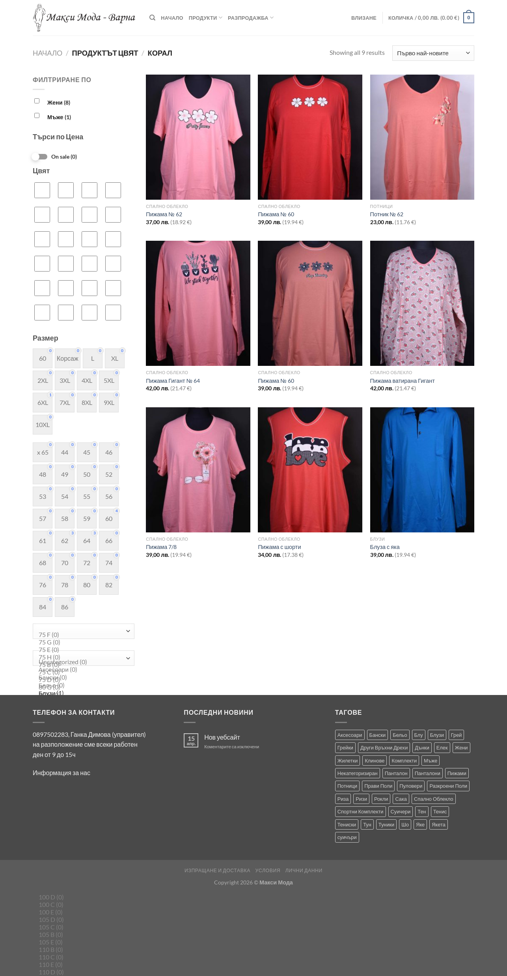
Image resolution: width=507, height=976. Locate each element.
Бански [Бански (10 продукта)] (377, 735)
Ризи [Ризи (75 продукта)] (361, 799)
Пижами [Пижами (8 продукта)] (456, 773)
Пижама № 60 (276, 214)
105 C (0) (81, 927)
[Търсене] (152, 17)
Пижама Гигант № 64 (173, 380)
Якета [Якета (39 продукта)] (438, 824)
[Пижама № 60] (310, 137)
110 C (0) (81, 957)
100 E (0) (81, 912)
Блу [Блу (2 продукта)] (418, 735)
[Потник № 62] (422, 137)
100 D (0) (81, 897)
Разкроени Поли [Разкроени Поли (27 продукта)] (448, 786)
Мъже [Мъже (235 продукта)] (430, 760)
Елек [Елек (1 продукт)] (442, 747)
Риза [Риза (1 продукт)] (343, 799)
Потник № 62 (386, 214)
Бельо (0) (81, 685)
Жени (58, 102)
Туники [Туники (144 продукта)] (386, 824)
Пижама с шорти (279, 546)
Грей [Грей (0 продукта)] (456, 735)
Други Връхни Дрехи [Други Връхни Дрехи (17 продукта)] (384, 747)
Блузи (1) (81, 693)
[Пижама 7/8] (198, 469)
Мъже (59, 117)
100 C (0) (81, 905)
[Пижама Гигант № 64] (198, 303)
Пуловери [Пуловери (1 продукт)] (410, 786)
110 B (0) (81, 950)
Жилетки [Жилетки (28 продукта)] (347, 760)
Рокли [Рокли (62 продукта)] (381, 799)
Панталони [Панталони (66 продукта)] (427, 773)
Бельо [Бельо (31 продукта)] (400, 735)
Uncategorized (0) (81, 662)
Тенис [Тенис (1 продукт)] (440, 811)
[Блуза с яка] (422, 469)
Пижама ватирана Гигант (402, 380)
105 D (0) (81, 920)
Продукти (205, 17)
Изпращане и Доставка (217, 870)
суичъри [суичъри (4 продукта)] (347, 837)
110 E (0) (81, 965)
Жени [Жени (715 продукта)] (461, 747)
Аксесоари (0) (81, 670)
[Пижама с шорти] (310, 469)
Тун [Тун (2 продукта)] (367, 824)
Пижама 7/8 (161, 546)
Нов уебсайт (222, 737)
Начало (172, 18)
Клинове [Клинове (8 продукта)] (374, 760)
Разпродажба (251, 17)
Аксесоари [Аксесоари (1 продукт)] (349, 735)
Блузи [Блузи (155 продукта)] (437, 735)
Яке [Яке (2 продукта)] (420, 824)
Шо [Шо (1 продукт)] (405, 824)
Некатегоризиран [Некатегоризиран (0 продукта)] (357, 773)
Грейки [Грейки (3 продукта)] (345, 747)
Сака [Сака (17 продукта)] (401, 799)
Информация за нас (61, 772)
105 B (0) (81, 935)
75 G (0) (81, 642)
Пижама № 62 (164, 214)
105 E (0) (81, 942)
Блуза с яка (385, 546)
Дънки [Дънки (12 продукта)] (422, 747)
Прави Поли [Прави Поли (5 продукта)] (378, 786)
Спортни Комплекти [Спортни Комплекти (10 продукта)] (360, 811)
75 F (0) (81, 635)
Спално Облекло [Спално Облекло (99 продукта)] (433, 799)
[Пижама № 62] (198, 137)
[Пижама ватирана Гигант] (422, 303)
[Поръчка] (433, 53)
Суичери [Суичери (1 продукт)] (401, 811)
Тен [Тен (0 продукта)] (422, 811)
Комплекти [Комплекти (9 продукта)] (404, 760)
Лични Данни (303, 870)
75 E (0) (81, 650)
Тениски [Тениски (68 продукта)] (346, 824)
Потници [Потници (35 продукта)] (347, 786)
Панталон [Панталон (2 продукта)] (396, 773)
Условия (267, 870)
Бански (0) (81, 678)
